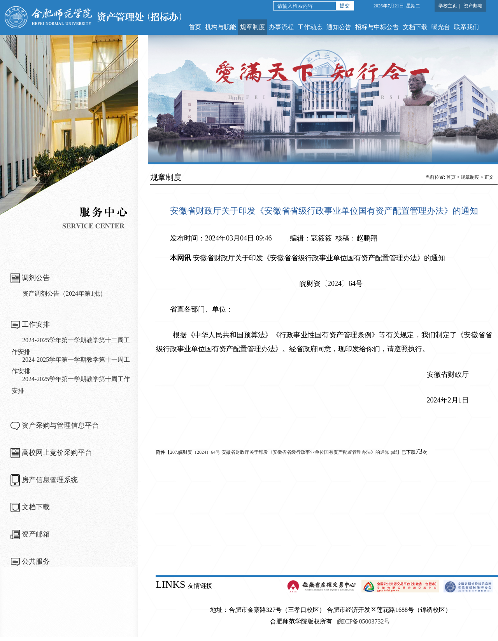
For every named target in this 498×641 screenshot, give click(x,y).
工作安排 (36, 324)
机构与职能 (220, 27)
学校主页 (447, 6)
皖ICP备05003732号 (363, 621)
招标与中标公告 (377, 27)
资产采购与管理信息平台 (60, 425)
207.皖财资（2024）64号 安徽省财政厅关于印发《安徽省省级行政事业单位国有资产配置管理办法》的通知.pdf (283, 452)
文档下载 (415, 27)
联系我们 (466, 27)
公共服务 (36, 561)
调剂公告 (36, 278)
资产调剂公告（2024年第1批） (64, 293)
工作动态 (310, 27)
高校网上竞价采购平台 (57, 452)
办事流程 (281, 27)
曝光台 (440, 27)
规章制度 (252, 27)
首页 (195, 27)
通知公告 (338, 27)
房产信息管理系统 (50, 480)
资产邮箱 (473, 6)
